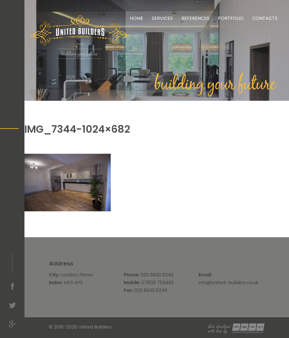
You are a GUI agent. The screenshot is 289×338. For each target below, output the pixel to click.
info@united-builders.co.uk (228, 282)
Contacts (264, 18)
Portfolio (231, 18)
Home (136, 18)
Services (162, 18)
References (195, 18)
